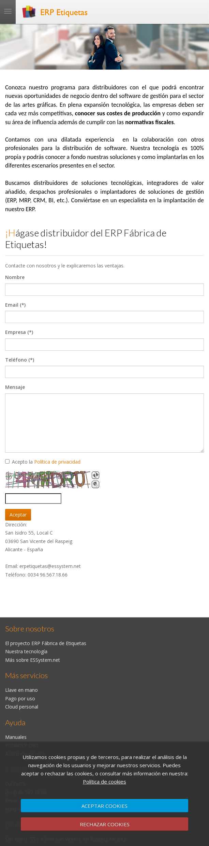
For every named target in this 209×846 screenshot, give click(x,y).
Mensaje (15, 387)
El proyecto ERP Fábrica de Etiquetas (45, 643)
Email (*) (15, 305)
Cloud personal (21, 706)
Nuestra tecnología (26, 651)
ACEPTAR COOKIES (104, 805)
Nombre (15, 277)
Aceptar (18, 514)
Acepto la (42, 461)
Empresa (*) (19, 332)
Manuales (16, 737)
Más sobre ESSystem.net (32, 660)
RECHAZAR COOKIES (105, 824)
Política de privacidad (57, 461)
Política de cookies (104, 781)
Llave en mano (21, 690)
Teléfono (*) (19, 359)
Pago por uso (20, 698)
